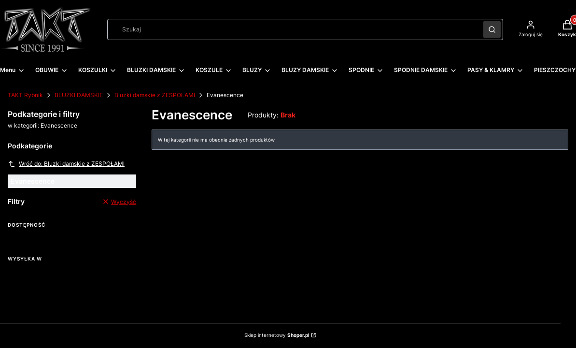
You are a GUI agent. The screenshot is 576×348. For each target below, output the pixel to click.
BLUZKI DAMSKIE (79, 95)
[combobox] (292, 29)
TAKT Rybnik (25, 95)
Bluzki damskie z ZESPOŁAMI (154, 95)
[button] (492, 29)
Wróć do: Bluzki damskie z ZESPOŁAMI (66, 164)
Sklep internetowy (276, 335)
